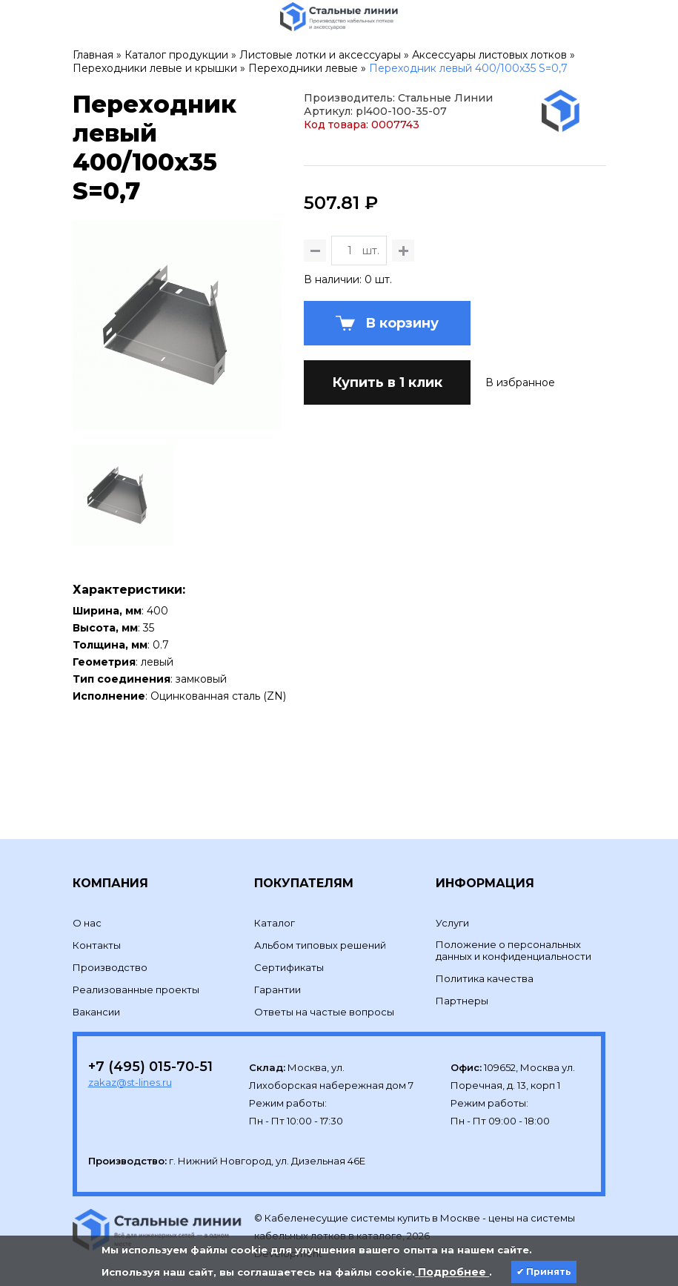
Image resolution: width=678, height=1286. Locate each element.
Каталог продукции (176, 55)
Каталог (274, 869)
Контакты (97, 892)
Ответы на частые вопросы (324, 958)
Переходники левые (303, 68)
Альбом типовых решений (320, 892)
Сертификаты (289, 914)
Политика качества (485, 925)
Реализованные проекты (136, 936)
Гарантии (277, 936)
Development (289, 1201)
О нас (87, 869)
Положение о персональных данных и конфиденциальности (513, 897)
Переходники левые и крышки (155, 68)
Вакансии (96, 958)
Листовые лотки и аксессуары (320, 55)
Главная (93, 55)
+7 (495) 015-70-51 (150, 1013)
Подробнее (452, 1272)
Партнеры (462, 947)
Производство (110, 914)
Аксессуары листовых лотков (489, 55)
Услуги (452, 869)
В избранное (520, 455)
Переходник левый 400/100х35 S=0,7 (468, 68)
